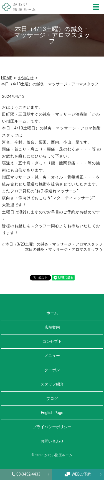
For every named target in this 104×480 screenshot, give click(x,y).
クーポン (52, 370)
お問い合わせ (52, 441)
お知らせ (26, 78)
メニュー (52, 355)
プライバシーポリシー (52, 427)
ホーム (52, 313)
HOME (6, 78)
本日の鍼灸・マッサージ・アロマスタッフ (62, 249)
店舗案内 (52, 327)
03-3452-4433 (26, 474)
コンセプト (52, 341)
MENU (96, 6)
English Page (52, 412)
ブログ (52, 398)
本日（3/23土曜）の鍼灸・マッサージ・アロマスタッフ (54, 244)
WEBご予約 (78, 474)
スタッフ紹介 (52, 384)
